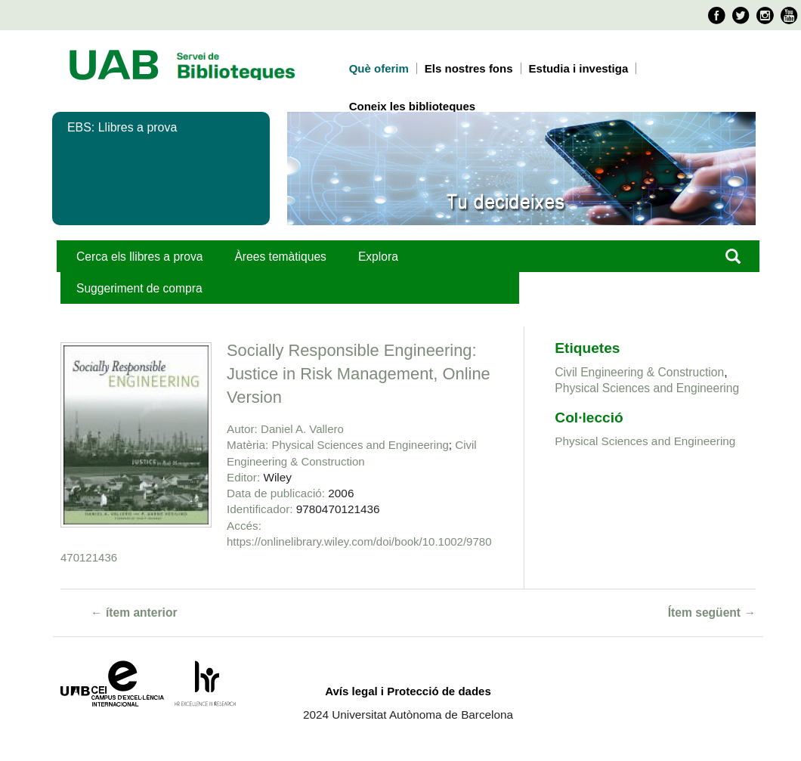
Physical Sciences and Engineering (360, 444)
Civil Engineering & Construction (639, 372)
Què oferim (379, 68)
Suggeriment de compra (139, 288)
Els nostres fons (469, 68)
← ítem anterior (134, 612)
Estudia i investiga (579, 68)
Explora (378, 256)
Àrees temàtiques (280, 256)
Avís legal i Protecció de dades (408, 691)
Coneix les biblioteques (412, 106)
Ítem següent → (712, 612)
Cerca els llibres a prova (139, 256)
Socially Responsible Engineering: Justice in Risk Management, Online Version (358, 374)
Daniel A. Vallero (302, 428)
